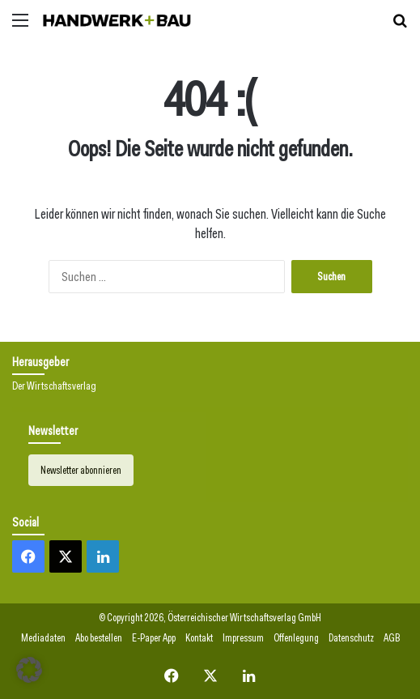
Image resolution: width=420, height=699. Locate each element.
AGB (392, 638)
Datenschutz (351, 638)
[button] (29, 670)
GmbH (309, 617)
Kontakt (199, 638)
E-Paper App (154, 638)
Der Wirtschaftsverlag (54, 385)
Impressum (243, 638)
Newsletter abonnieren (80, 470)
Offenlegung (296, 638)
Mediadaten (43, 638)
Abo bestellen (98, 638)
